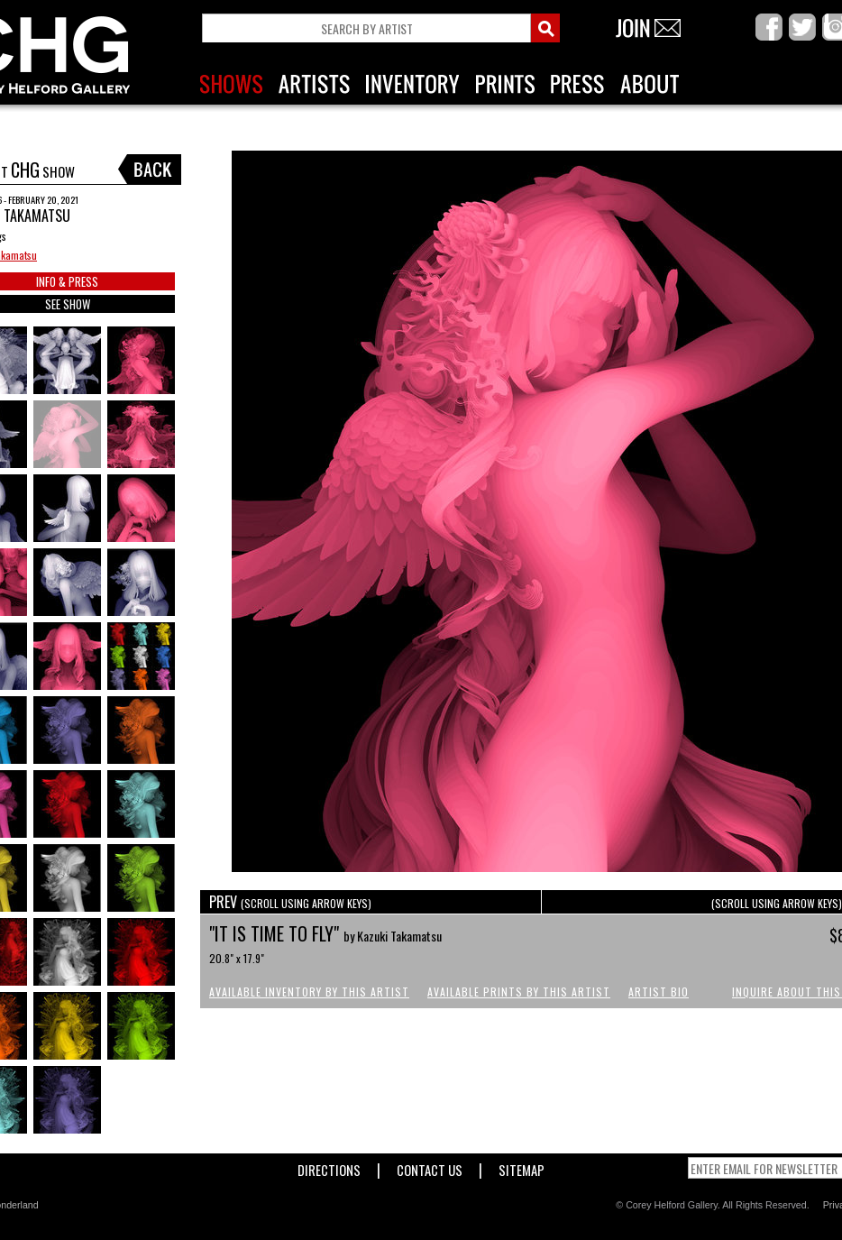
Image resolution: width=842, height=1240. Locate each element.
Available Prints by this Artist (518, 991)
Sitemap (522, 1166)
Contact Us (429, 1166)
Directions (329, 1166)
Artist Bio (658, 991)
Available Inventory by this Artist (309, 991)
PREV (290, 902)
